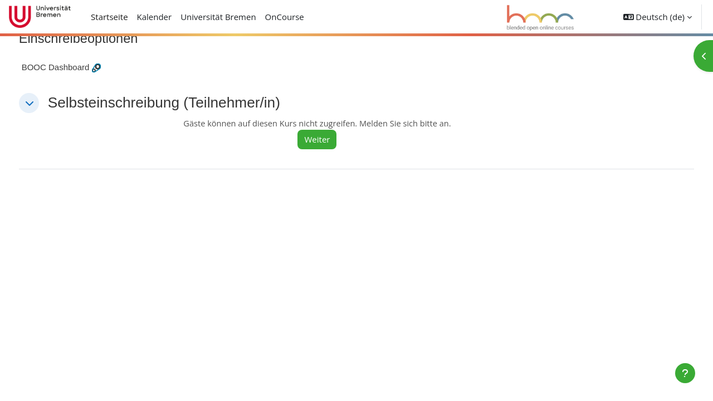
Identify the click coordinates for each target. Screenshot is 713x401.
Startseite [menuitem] (109, 16)
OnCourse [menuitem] (284, 16)
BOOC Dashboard (76, 67)
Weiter (331, 139)
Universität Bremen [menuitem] (218, 16)
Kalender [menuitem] (154, 16)
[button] (657, 16)
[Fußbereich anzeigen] (685, 373)
